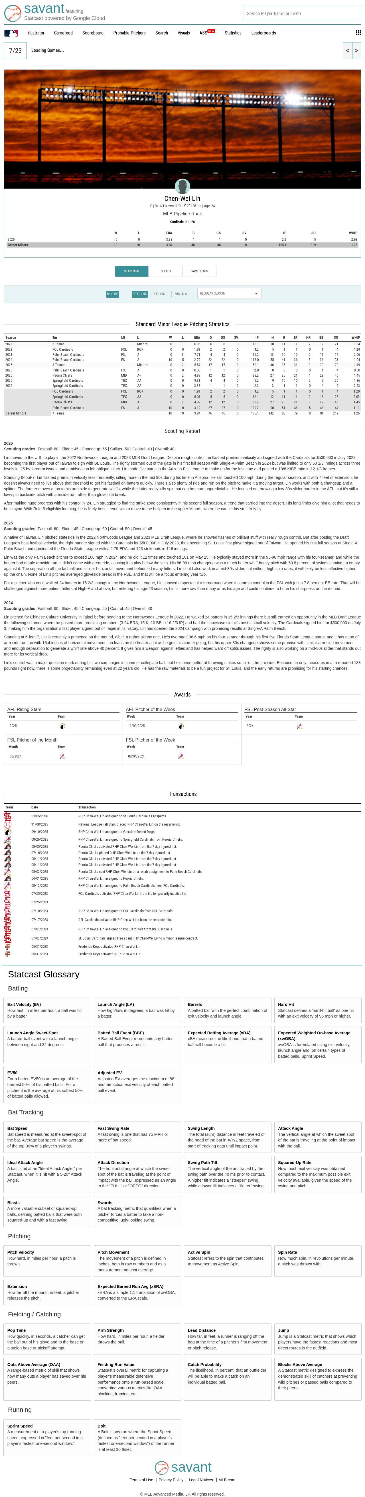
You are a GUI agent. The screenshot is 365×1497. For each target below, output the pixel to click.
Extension (17, 1286)
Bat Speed (17, 1128)
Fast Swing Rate (113, 1128)
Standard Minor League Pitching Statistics (183, 324)
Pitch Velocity (20, 1252)
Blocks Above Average (300, 1364)
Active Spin (199, 1252)
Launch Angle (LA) (116, 1004)
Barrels (195, 1004)
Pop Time (16, 1330)
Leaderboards (263, 33)
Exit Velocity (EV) (24, 1004)
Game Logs (199, 271)
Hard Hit (286, 1004)
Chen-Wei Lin (182, 199)
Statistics (233, 33)
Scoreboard (93, 33)
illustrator (36, 33)
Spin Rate (287, 1252)
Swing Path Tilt (202, 1162)
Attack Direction (113, 1162)
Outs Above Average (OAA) (33, 1364)
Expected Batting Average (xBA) (219, 1033)
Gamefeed (63, 33)
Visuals (184, 33)
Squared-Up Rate (294, 1162)
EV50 (12, 1073)
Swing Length (201, 1128)
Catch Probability (205, 1364)
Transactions (183, 794)
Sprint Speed (20, 1426)
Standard (131, 271)
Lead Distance (202, 1330)
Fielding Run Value (116, 1364)
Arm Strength (111, 1330)
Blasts (13, 1202)
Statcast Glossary (44, 974)
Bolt (102, 1426)
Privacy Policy (171, 1480)
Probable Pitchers (129, 33)
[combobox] (302, 13)
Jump (283, 1330)
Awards (182, 694)
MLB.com (226, 1480)
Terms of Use (142, 1480)
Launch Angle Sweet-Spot (32, 1033)
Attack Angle (290, 1128)
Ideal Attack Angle (25, 1162)
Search (161, 33)
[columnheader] (27, 337)
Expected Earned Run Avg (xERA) (130, 1286)
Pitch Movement (113, 1252)
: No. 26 (182, 222)
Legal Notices (201, 1480)
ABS (207, 33)
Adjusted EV (110, 1073)
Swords (105, 1202)
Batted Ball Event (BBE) (121, 1033)
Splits (166, 271)
